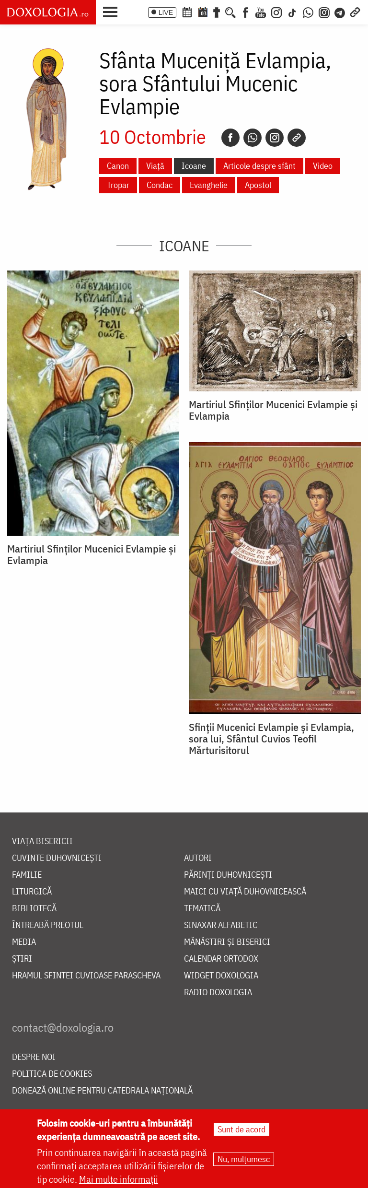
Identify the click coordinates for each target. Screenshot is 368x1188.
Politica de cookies (52, 1074)
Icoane (194, 165)
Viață (155, 165)
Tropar (118, 184)
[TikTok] (292, 11)
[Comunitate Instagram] (324, 11)
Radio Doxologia (218, 993)
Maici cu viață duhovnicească (245, 892)
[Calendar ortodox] (187, 11)
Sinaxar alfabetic (220, 925)
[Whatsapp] (252, 138)
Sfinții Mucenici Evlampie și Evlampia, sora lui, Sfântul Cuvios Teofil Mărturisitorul (271, 738)
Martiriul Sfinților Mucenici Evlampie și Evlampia (91, 554)
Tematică (202, 909)
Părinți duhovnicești (228, 875)
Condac (159, 184)
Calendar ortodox (221, 959)
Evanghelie (209, 184)
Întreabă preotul (47, 925)
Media (24, 942)
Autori (198, 858)
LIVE (166, 12)
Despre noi (34, 1057)
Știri (22, 959)
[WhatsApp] (308, 11)
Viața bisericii (42, 841)
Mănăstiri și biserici (227, 942)
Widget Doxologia (221, 976)
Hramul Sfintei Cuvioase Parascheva (86, 976)
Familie (27, 875)
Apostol (258, 184)
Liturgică (32, 892)
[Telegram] (340, 11)
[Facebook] (246, 11)
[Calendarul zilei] (202, 11)
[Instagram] (276, 11)
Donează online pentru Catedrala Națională (102, 1091)
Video (323, 165)
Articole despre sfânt (259, 165)
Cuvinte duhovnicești (57, 858)
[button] (112, 11)
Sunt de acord (241, 1129)
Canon (118, 165)
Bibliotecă (34, 909)
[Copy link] (297, 138)
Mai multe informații (118, 1179)
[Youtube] (260, 11)
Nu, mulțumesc (244, 1159)
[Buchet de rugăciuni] (216, 11)
